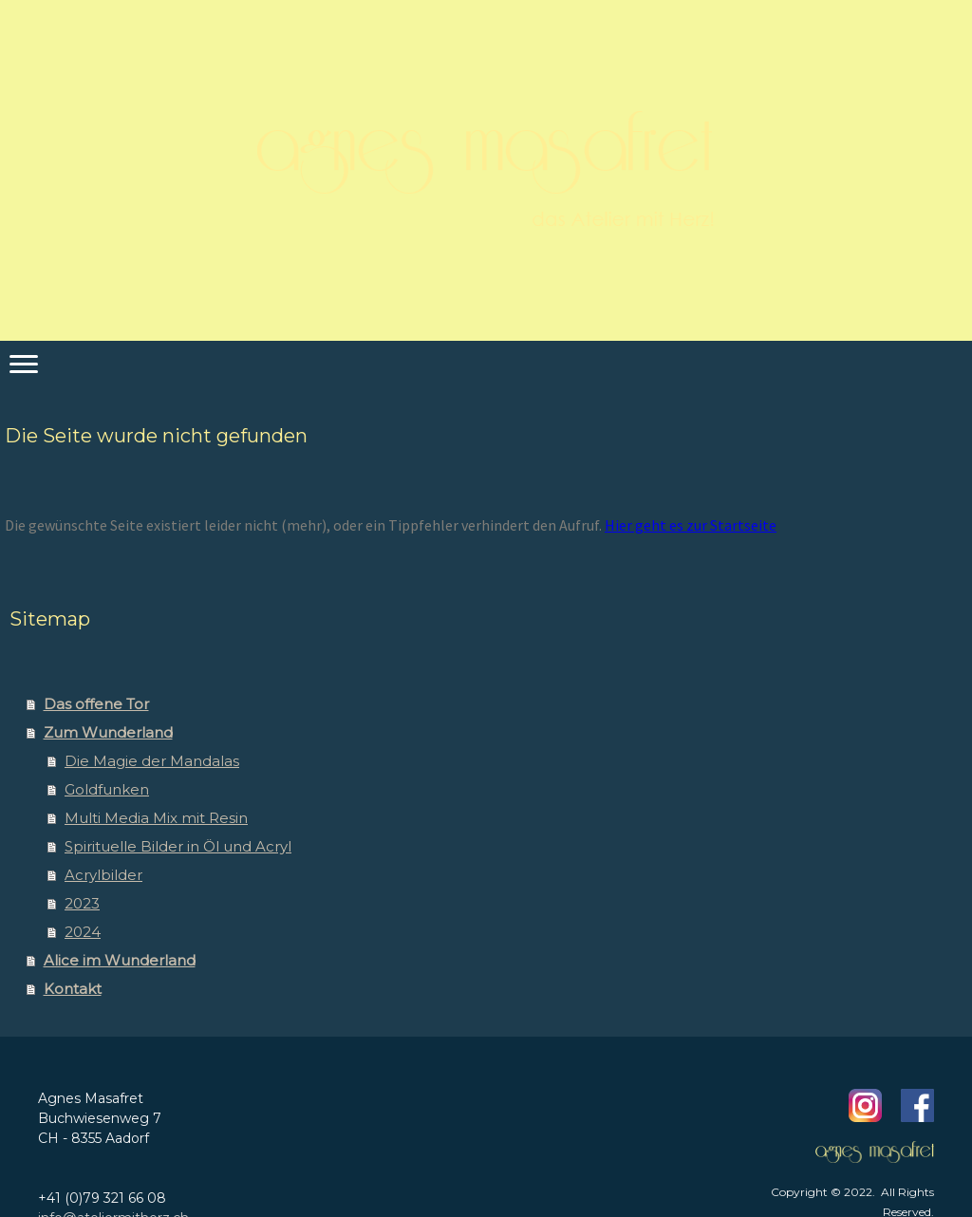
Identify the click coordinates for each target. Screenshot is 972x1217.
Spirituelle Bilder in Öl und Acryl (178, 846)
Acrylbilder (103, 875)
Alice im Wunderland (120, 960)
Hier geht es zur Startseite (690, 524)
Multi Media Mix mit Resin (156, 818)
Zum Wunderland (108, 732)
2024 (83, 932)
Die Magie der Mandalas (152, 761)
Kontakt (73, 989)
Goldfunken (107, 789)
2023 (82, 903)
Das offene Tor (96, 704)
